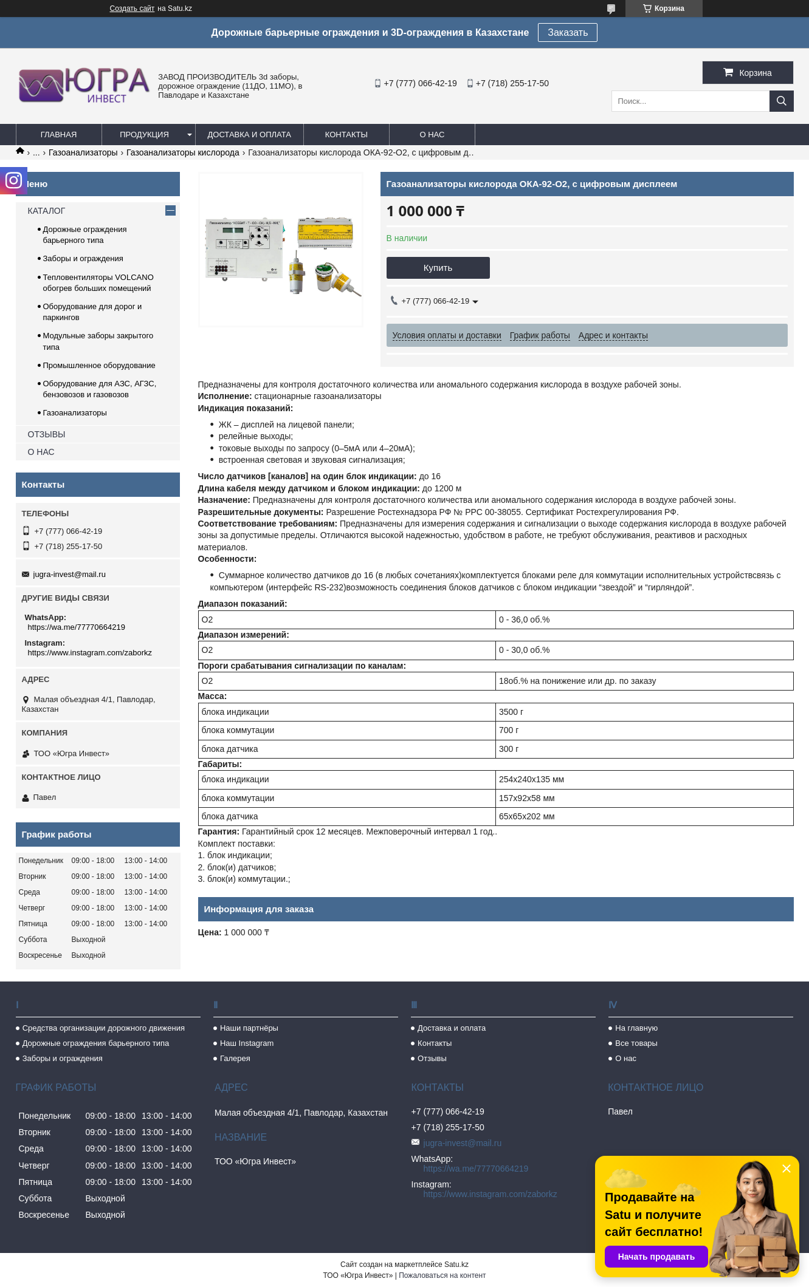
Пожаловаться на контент (442, 1275)
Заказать (568, 32)
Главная (59, 134)
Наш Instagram (247, 1043)
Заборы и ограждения (83, 258)
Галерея (235, 1058)
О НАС (41, 452)
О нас (431, 134)
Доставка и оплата (249, 134)
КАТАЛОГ (47, 211)
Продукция (144, 134)
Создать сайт (132, 8)
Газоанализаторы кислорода (182, 152)
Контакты (346, 134)
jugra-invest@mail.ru (69, 574)
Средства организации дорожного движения (103, 1028)
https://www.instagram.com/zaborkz (90, 652)
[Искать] (781, 101)
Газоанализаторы (83, 152)
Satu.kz (456, 1264)
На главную (636, 1028)
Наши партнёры (249, 1028)
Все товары (636, 1043)
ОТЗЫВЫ (47, 434)
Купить (438, 267)
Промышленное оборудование (99, 365)
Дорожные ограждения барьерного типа (96, 1043)
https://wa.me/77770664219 (76, 627)
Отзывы (432, 1058)
